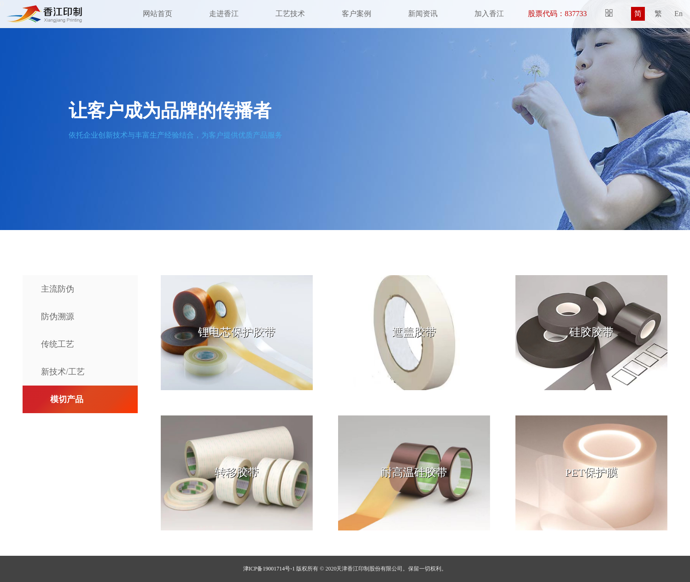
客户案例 (356, 13)
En (678, 13)
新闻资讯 (423, 13)
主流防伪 (57, 289)
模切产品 (66, 399)
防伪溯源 (57, 316)
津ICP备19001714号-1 (269, 568)
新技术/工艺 (63, 371)
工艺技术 (290, 13)
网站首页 (157, 13)
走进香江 (224, 13)
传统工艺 (57, 344)
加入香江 (489, 13)
